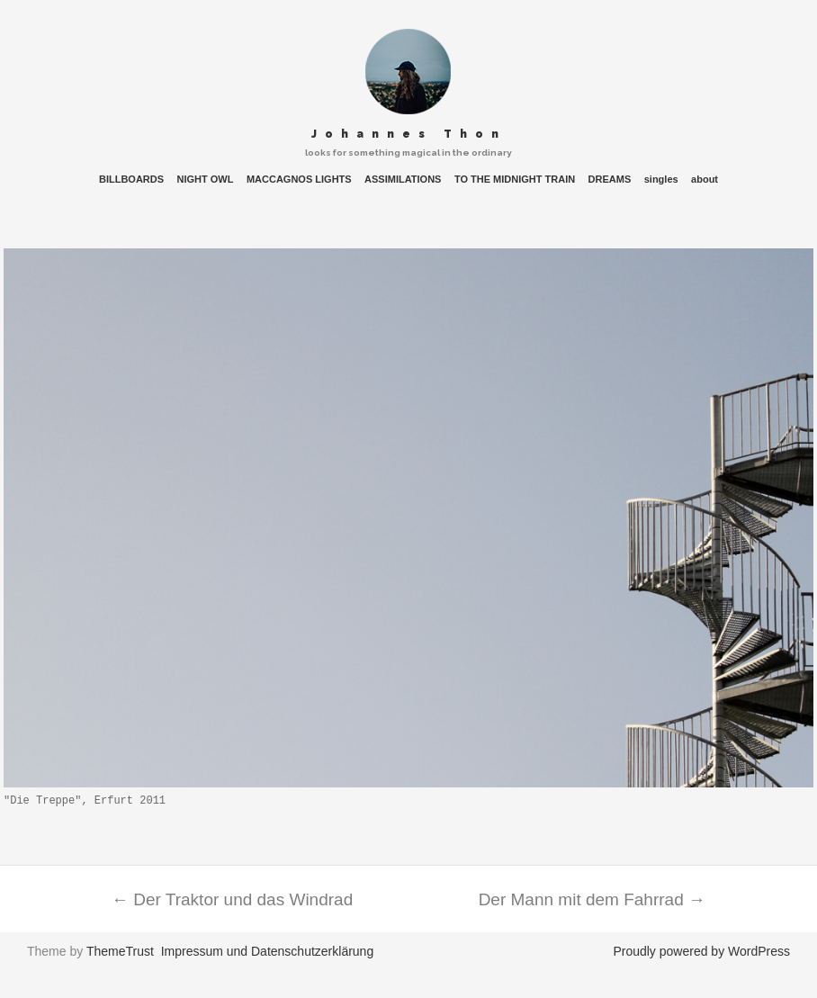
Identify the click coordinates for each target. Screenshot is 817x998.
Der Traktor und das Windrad (232, 899)
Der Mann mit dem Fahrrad (592, 899)
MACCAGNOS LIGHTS (299, 179)
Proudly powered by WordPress (701, 951)
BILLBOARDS (131, 179)
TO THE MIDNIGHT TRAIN (514, 179)
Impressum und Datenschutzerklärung (267, 951)
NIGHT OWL (205, 179)
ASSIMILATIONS (402, 179)
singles (661, 179)
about (704, 179)
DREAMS (610, 179)
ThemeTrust (120, 951)
